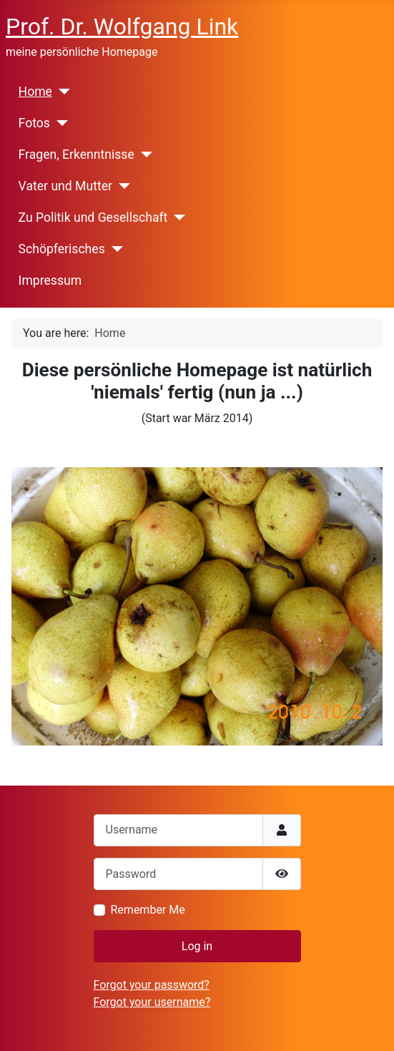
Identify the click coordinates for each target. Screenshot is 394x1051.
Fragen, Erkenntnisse (76, 154)
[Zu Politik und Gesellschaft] (176, 217)
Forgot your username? (152, 1002)
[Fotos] (59, 123)
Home (35, 91)
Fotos (34, 123)
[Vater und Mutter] (121, 186)
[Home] (61, 91)
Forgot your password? (152, 985)
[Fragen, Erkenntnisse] (143, 154)
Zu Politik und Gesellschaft (93, 217)
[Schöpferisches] (114, 249)
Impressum (50, 280)
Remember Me (148, 909)
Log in (197, 946)
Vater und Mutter (65, 186)
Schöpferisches (62, 249)
